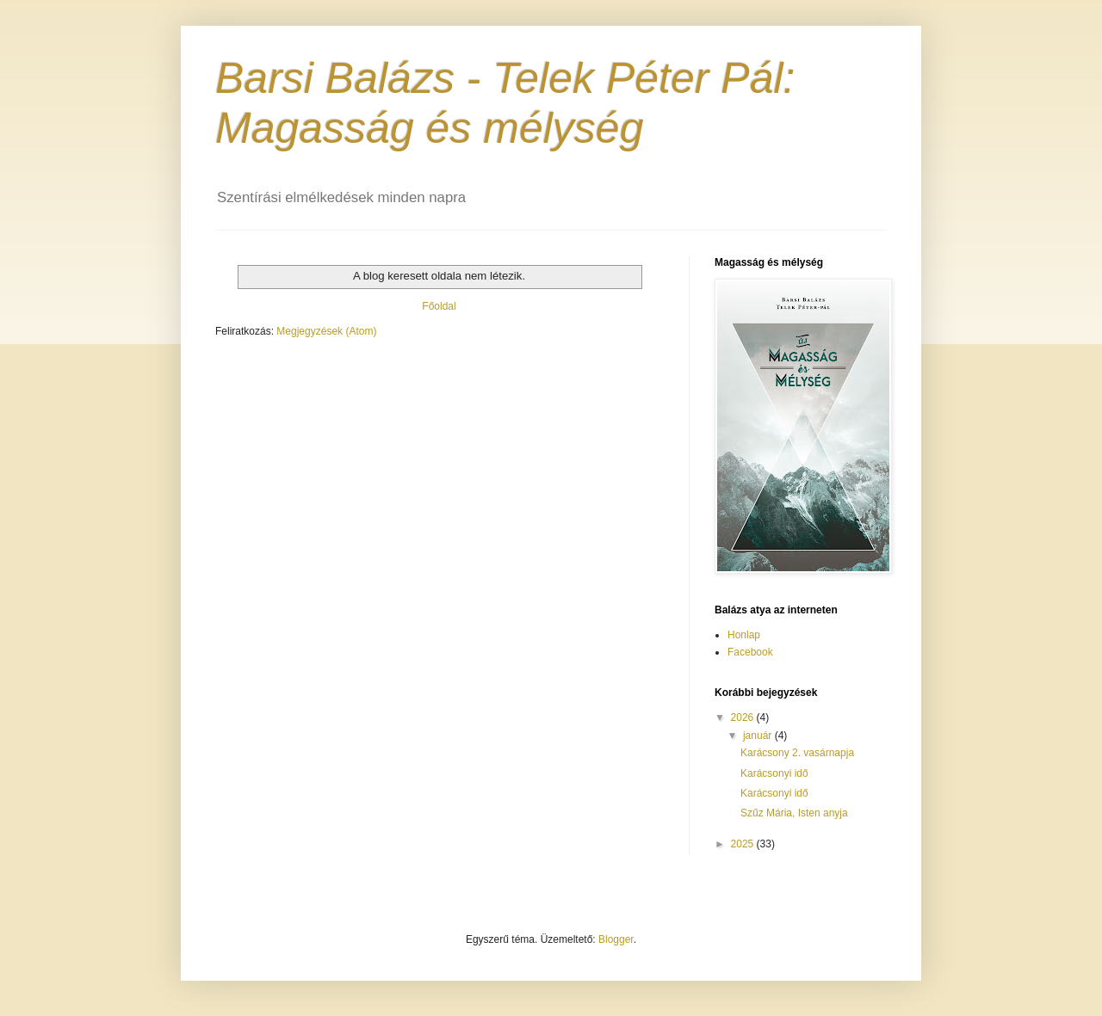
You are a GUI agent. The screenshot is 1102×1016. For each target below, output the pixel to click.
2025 (744, 844)
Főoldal (438, 306)
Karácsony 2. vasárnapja (797, 753)
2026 (744, 717)
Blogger (616, 939)
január (759, 736)
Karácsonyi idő (774, 773)
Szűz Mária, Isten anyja (794, 813)
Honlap (743, 635)
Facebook (750, 652)
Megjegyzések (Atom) (326, 331)
